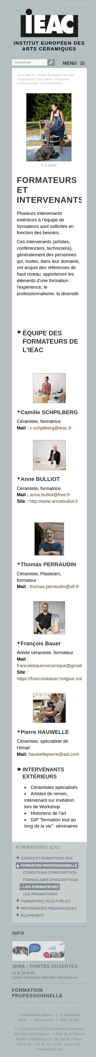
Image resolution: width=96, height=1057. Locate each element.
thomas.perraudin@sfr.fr (55, 586)
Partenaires (44, 1020)
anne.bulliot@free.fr (50, 494)
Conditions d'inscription (50, 872)
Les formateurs (51, 83)
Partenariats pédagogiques (49, 908)
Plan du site (70, 1020)
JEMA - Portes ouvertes (45, 966)
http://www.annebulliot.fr (53, 501)
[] (74, 4)
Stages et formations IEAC (47, 858)
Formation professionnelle (49, 865)
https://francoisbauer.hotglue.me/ (50, 678)
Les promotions (40, 894)
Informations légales (36, 1015)
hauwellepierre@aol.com (54, 754)
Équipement (32, 915)
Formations (45, 79)
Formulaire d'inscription (50, 880)
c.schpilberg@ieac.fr (50, 427)
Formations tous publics (46, 901)
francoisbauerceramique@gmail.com (54, 665)
